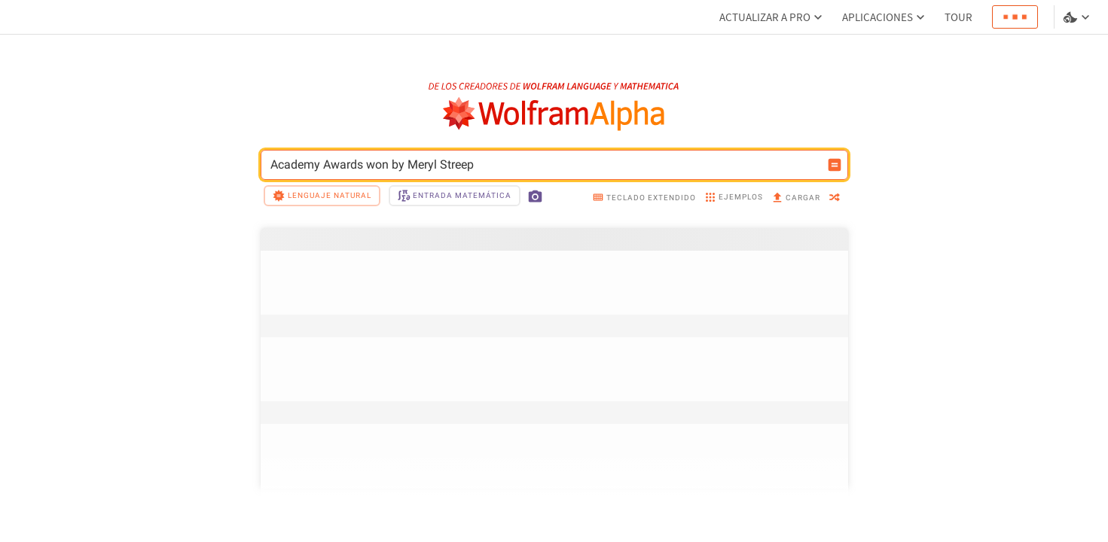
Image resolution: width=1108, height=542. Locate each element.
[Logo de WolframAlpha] (554, 114)
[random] (834, 198)
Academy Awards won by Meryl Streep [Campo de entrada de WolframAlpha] (545, 165)
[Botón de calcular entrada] (834, 164)
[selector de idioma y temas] (1078, 17)
